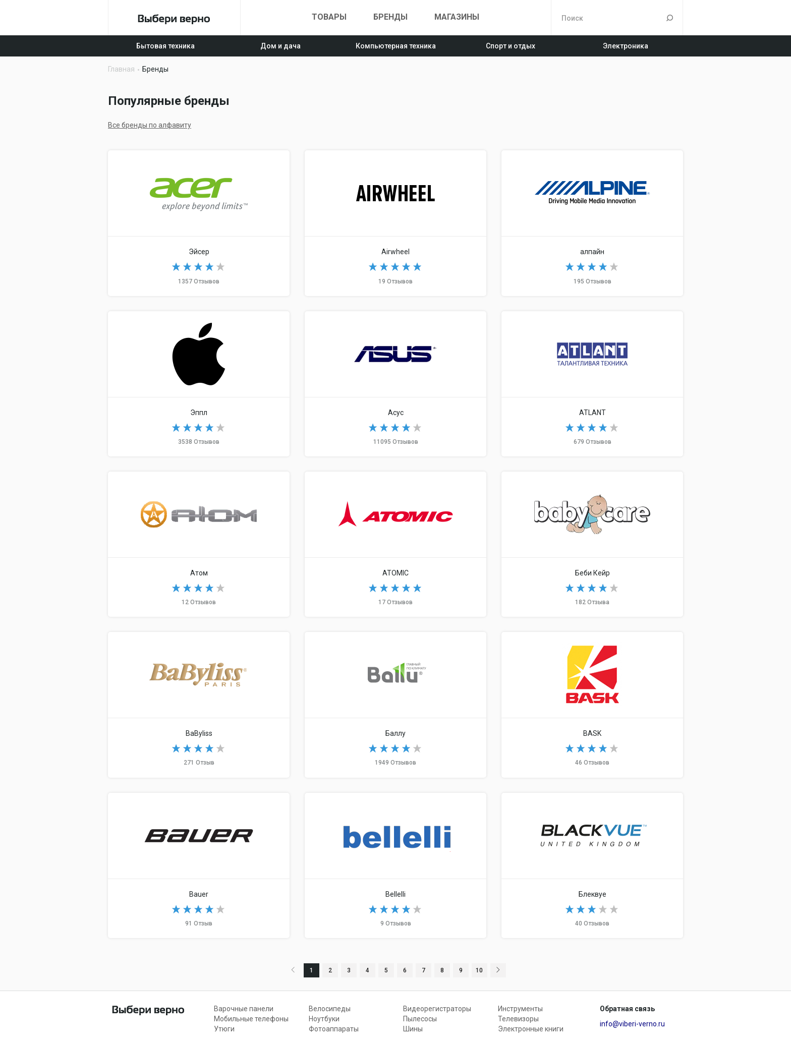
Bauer (199, 865)
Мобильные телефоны (251, 1019)
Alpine (592, 223)
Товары (329, 17)
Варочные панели (243, 1009)
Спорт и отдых (510, 46)
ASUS (395, 383)
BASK (592, 704)
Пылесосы (420, 1019)
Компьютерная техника (396, 46)
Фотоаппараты (334, 1029)
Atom (199, 544)
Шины (413, 1029)
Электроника (625, 46)
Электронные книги (530, 1029)
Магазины (456, 17)
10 (479, 970)
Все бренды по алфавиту (149, 125)
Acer (199, 223)
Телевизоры (518, 1019)
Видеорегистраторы (437, 1009)
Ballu (395, 704)
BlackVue (592, 865)
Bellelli (395, 865)
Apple (199, 383)
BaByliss (199, 704)
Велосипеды (330, 1009)
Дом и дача (280, 46)
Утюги (224, 1029)
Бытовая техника (165, 46)
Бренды (390, 17)
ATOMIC (395, 544)
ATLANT (592, 383)
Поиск (670, 17)
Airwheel (395, 223)
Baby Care (592, 544)
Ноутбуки (324, 1019)
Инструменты (520, 1009)
